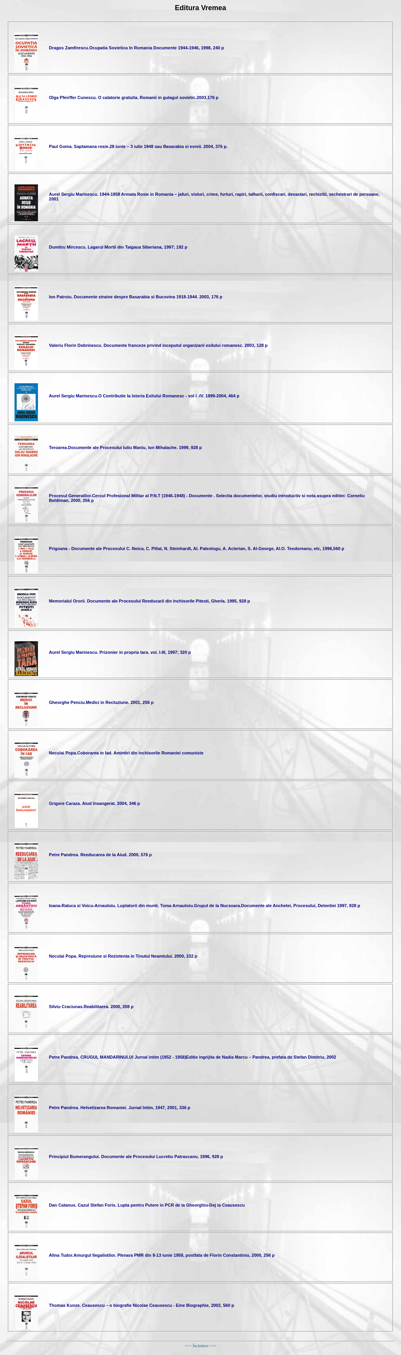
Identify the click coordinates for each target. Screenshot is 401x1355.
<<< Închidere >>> (200, 1346)
